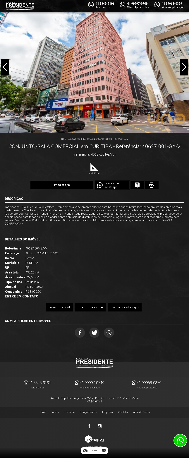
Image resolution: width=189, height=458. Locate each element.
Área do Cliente (141, 412)
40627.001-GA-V (121, 139)
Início (63, 139)
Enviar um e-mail (59, 307)
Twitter (94, 333)
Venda (55, 412)
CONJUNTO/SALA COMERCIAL (99, 139)
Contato (123, 412)
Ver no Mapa (131, 398)
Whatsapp (109, 333)
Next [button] (184, 67)
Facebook (80, 333)
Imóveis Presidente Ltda (94, 363)
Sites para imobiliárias (94, 446)
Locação (72, 139)
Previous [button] (5, 67)
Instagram (99, 426)
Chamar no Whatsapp (125, 307)
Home (42, 412)
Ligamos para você (90, 307)
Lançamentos (88, 412)
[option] (94, 66)
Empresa (107, 412)
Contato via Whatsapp (111, 185)
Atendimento (180, 440)
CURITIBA (81, 139)
